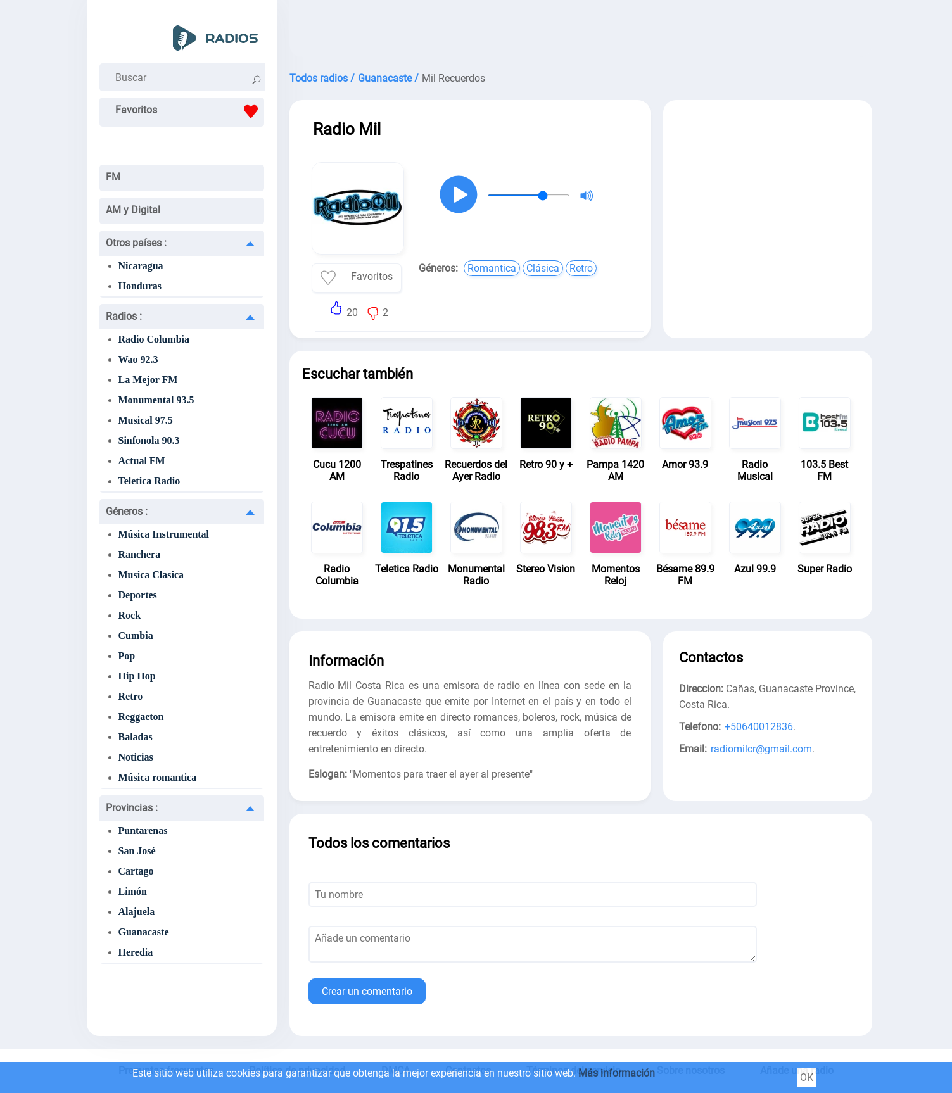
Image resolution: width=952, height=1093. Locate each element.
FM (113, 177)
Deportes (137, 595)
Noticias (135, 757)
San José (137, 850)
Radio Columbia (153, 339)
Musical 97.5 (145, 420)
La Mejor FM (148, 379)
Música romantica (157, 777)
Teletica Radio (149, 481)
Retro (130, 696)
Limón (132, 891)
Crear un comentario (367, 991)
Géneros (127, 511)
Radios (124, 316)
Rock (129, 615)
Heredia (135, 952)
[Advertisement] (580, 31)
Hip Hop (137, 676)
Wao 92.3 (138, 359)
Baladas (135, 736)
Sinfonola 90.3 (149, 440)
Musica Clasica (151, 574)
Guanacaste (143, 931)
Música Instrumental (164, 534)
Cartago (136, 871)
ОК (806, 1077)
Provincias (132, 808)
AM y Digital (133, 210)
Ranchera (139, 554)
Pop (127, 655)
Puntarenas (143, 830)
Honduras (140, 286)
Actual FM (141, 460)
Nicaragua (140, 265)
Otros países (136, 243)
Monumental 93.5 (156, 400)
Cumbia (135, 635)
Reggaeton (141, 716)
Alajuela (136, 911)
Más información (616, 1073)
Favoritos (189, 111)
